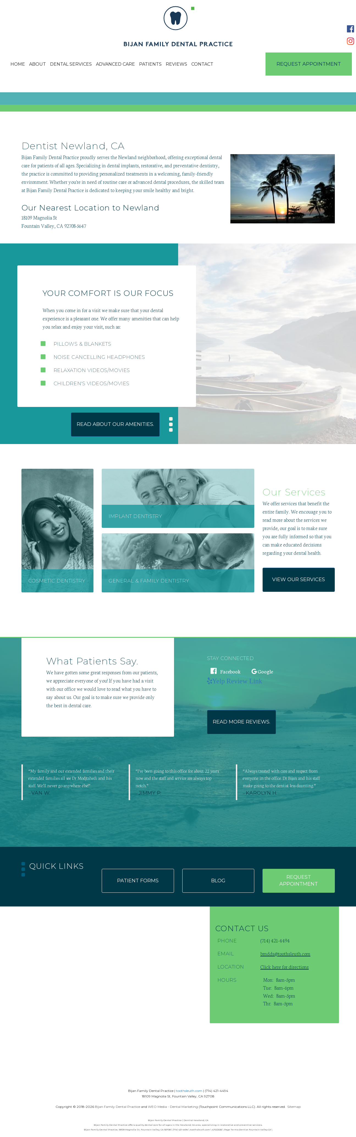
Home (17, 64)
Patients (150, 64)
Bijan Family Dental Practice (117, 1107)
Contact (202, 64)
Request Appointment (309, 64)
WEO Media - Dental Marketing (173, 1107)
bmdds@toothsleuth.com (285, 953)
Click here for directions (284, 966)
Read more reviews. (241, 722)
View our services (298, 579)
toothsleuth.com (189, 1091)
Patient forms (138, 881)
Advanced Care (115, 64)
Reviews (176, 64)
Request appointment (298, 880)
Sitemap (294, 1107)
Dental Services (71, 64)
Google (262, 671)
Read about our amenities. (115, 424)
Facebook (226, 671)
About (37, 64)
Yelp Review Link (237, 680)
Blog (218, 881)
